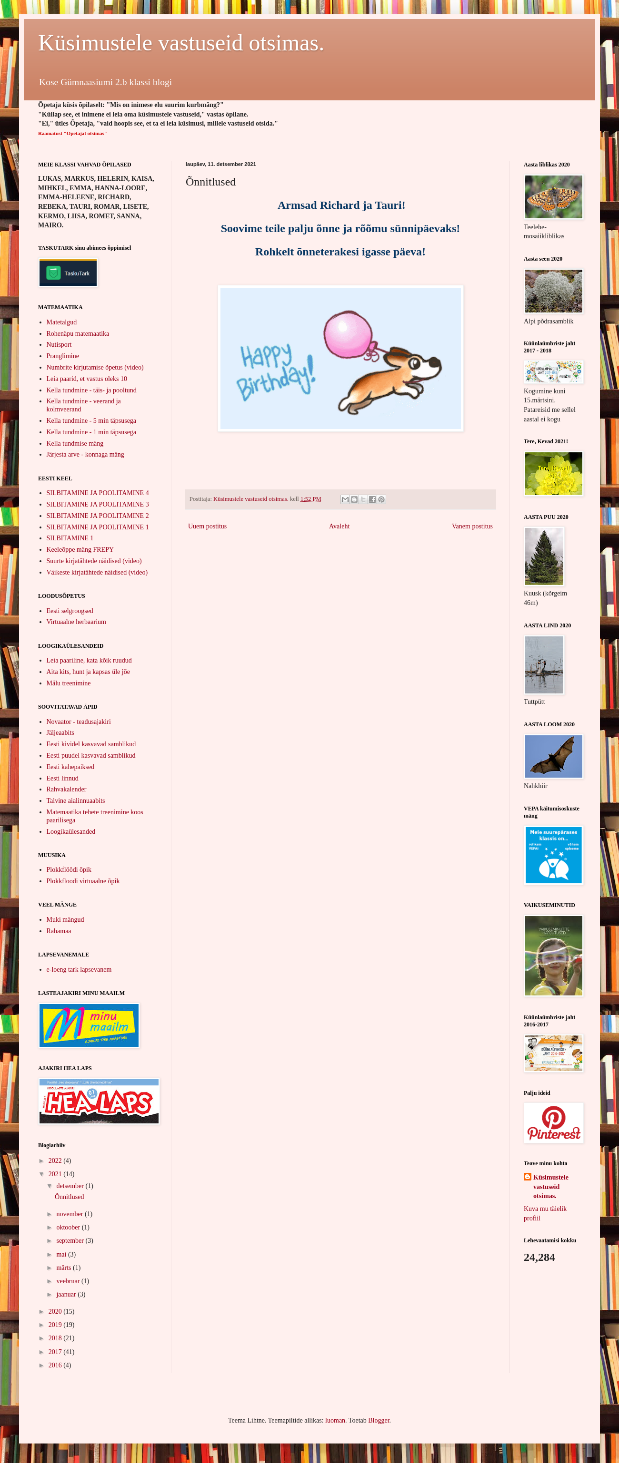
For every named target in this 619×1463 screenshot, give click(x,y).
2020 (56, 1311)
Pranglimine (63, 356)
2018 (56, 1338)
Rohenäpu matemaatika (78, 333)
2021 (56, 1174)
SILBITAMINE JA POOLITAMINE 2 (98, 515)
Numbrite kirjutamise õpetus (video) (95, 367)
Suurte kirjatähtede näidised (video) (94, 561)
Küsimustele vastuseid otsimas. (181, 42)
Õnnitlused (69, 1196)
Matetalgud (62, 322)
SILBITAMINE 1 (70, 538)
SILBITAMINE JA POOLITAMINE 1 (98, 527)
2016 (56, 1365)
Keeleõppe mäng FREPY (80, 549)
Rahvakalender (67, 789)
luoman (335, 1420)
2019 (56, 1324)
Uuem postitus (207, 526)
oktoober (68, 1227)
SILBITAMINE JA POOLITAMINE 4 (98, 493)
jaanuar (67, 1294)
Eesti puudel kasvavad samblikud (91, 755)
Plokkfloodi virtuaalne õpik (83, 881)
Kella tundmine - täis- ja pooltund (92, 390)
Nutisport (59, 344)
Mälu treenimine (69, 683)
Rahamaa (59, 931)
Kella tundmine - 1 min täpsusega (92, 432)
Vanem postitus (472, 526)
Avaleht (339, 526)
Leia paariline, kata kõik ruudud (89, 660)
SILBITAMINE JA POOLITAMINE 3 (98, 504)
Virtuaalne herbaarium (77, 621)
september (70, 1240)
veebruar (68, 1281)
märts (64, 1267)
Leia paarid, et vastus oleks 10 (87, 378)
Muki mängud (65, 919)
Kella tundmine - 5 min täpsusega (92, 420)
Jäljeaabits (60, 732)
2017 (56, 1352)
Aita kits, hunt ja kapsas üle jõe (88, 671)
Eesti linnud (63, 778)
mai (62, 1254)
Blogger (378, 1420)
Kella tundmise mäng (75, 443)
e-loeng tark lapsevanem (79, 969)
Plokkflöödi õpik (69, 869)
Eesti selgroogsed (70, 610)
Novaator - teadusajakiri (79, 721)
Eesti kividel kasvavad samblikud (91, 744)
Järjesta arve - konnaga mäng (85, 454)
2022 (56, 1160)
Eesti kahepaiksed (71, 767)
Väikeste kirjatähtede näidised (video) (97, 572)
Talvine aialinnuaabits (76, 800)
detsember (70, 1186)
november (70, 1214)
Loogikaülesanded (71, 831)
